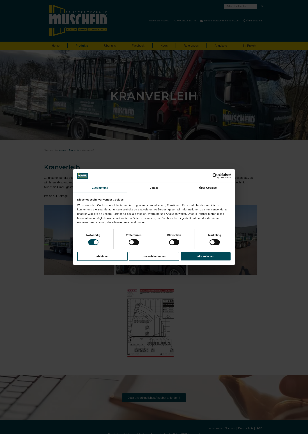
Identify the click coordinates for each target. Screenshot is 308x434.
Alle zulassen (205, 256)
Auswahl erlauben (154, 256)
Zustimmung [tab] (100, 187)
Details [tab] (154, 187)
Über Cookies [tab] (208, 187)
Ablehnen (102, 256)
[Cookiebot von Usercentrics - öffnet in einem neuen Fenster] (215, 176)
